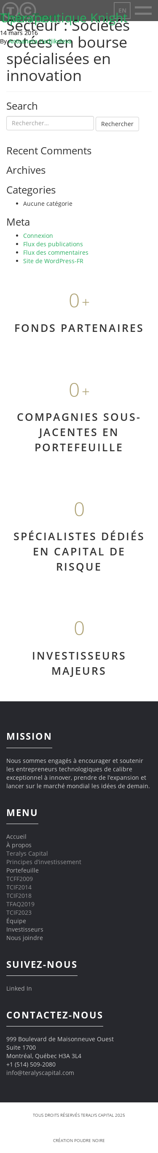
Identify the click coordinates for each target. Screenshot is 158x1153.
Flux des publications (53, 244)
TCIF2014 (19, 887)
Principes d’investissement (43, 862)
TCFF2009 (19, 879)
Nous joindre (24, 938)
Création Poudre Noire (79, 1140)
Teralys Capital (27, 853)
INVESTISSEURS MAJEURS (79, 663)
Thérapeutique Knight (64, 17)
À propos (19, 845)
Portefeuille (22, 870)
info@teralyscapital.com (40, 1073)
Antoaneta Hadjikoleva (40, 41)
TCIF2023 (19, 912)
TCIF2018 (19, 896)
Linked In (19, 988)
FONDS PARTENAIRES (79, 328)
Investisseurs (24, 929)
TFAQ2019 (20, 904)
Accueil (16, 836)
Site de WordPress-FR (53, 261)
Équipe (16, 921)
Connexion (38, 236)
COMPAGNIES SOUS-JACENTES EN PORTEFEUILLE (79, 431)
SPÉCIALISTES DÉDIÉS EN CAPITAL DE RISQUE (79, 551)
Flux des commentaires (55, 252)
